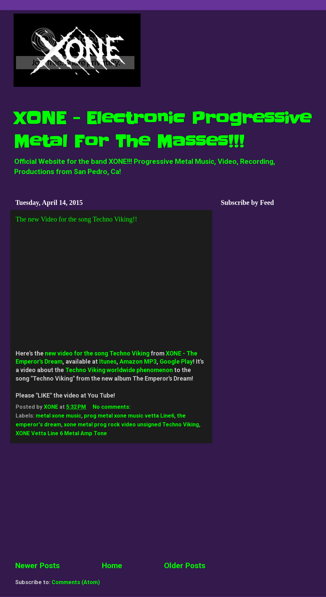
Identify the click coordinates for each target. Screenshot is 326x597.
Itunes (107, 361)
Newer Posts (37, 565)
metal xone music (58, 415)
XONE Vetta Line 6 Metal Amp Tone (61, 433)
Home (112, 565)
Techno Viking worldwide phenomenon (119, 369)
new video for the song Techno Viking (97, 353)
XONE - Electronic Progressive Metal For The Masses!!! (162, 130)
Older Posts (184, 565)
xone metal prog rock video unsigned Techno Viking (131, 424)
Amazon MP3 (138, 361)
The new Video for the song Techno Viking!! (76, 219)
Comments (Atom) (76, 582)
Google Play (176, 361)
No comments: (112, 407)
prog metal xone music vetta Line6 (129, 415)
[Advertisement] (110, 501)
